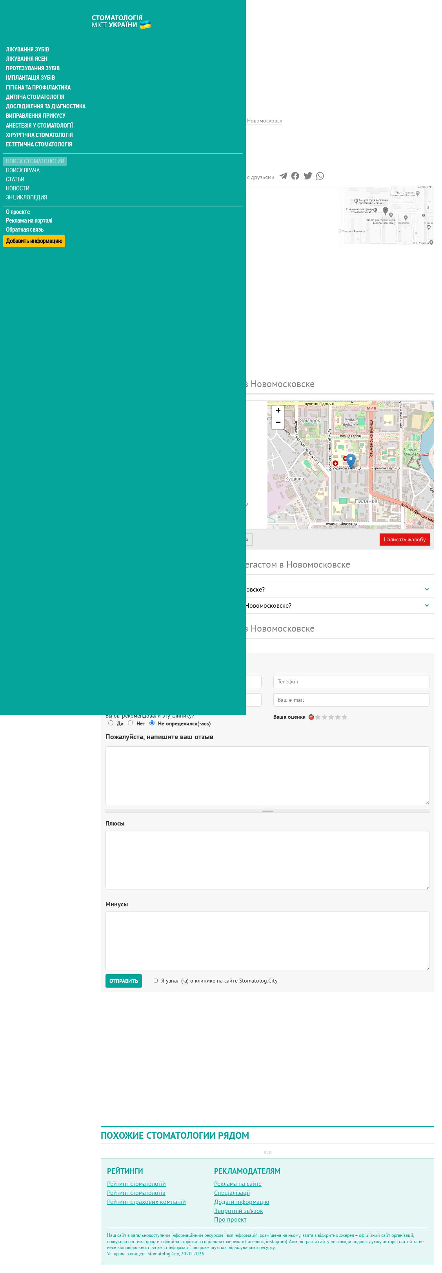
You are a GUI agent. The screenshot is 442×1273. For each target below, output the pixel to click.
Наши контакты (128, 204)
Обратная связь (25, 212)
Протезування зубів (32, 52)
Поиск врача (23, 153)
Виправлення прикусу (35, 99)
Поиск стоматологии (35, 144)
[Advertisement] (267, 55)
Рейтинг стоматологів (136, 1192)
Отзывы (117, 213)
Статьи (16, 162)
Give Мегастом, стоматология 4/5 (338, 717)
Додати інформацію (241, 1201)
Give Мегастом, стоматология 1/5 (318, 717)
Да (120, 723)
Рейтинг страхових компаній (146, 1201)
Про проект (230, 1219)
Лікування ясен (26, 42)
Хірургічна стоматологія (38, 118)
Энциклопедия (27, 179)
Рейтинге (139, 163)
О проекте (18, 194)
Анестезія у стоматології (38, 108)
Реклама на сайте (238, 1183)
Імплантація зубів (30, 61)
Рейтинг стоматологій (136, 1183)
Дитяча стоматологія (34, 80)
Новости (18, 171)
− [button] (278, 423)
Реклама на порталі (29, 203)
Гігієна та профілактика (38, 71)
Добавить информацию (34, 221)
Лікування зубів (27, 33)
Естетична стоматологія (38, 127)
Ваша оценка (289, 716)
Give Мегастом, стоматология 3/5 (331, 717)
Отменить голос (311, 717)
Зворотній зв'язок (238, 1211)
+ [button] (278, 411)
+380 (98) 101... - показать (184, 488)
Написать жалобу (405, 539)
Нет (140, 723)
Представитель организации (144, 539)
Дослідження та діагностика (44, 89)
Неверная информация (219, 539)
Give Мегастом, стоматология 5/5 (345, 717)
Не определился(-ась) (184, 723)
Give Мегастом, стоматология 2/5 (325, 717)
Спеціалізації (232, 1192)
